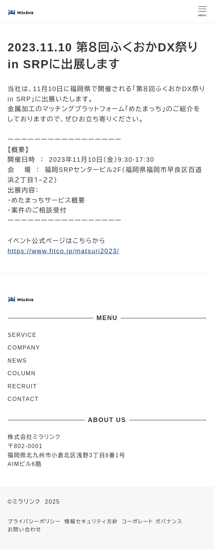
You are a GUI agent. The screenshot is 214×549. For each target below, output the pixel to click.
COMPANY (24, 348)
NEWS (17, 361)
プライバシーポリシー (34, 521)
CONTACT (23, 399)
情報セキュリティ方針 (91, 521)
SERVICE (22, 335)
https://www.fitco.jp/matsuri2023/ (64, 251)
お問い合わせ (25, 529)
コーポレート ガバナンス (152, 521)
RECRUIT (22, 386)
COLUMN (22, 373)
